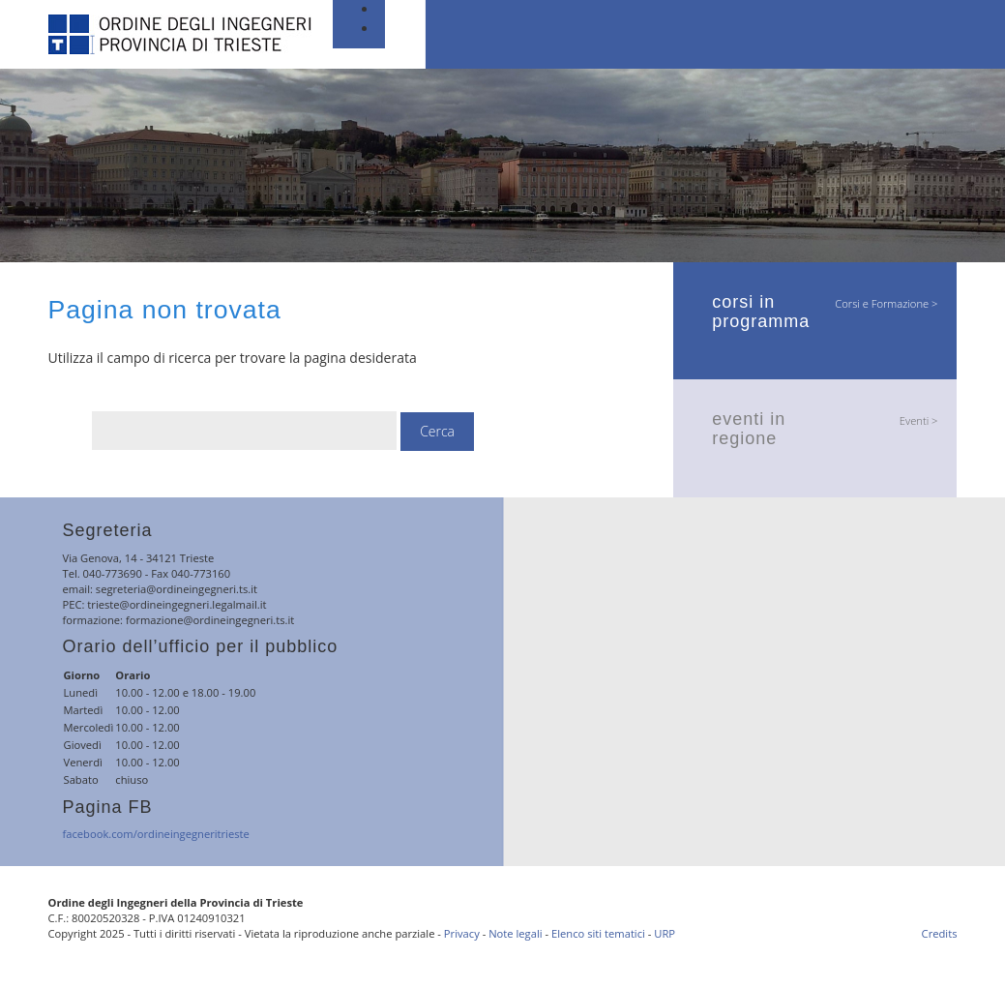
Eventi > (919, 420)
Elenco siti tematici (598, 933)
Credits (940, 933)
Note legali (515, 933)
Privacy (462, 933)
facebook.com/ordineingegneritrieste (156, 833)
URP (664, 933)
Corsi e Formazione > (886, 303)
